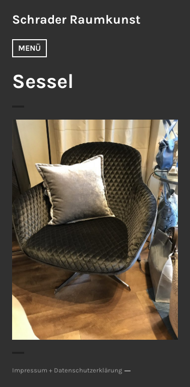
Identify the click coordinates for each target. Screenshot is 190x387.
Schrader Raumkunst (76, 19)
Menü (29, 48)
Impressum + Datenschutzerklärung (67, 370)
